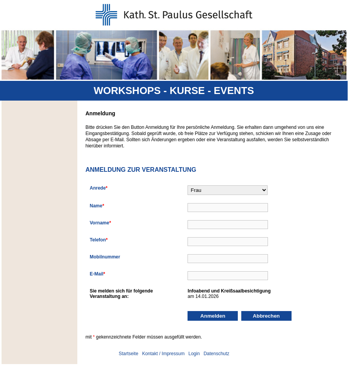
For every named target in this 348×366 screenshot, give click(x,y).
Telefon (98, 240)
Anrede (98, 188)
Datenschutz (216, 353)
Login (194, 353)
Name (97, 206)
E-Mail (97, 274)
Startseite (128, 353)
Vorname (100, 223)
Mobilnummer (105, 257)
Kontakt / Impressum (163, 353)
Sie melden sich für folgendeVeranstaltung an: (121, 293)
